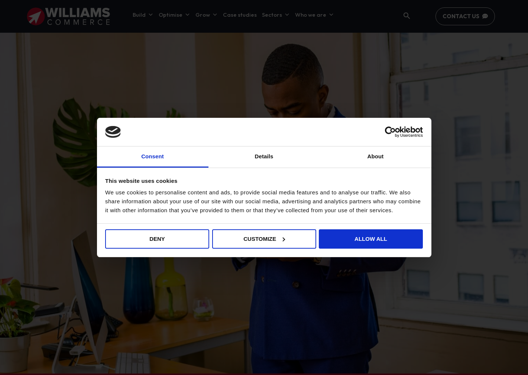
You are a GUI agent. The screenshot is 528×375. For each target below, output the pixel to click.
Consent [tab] (152, 156)
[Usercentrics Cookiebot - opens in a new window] (390, 132)
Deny (157, 239)
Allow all (370, 239)
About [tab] (375, 156)
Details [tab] (264, 156)
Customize (264, 239)
